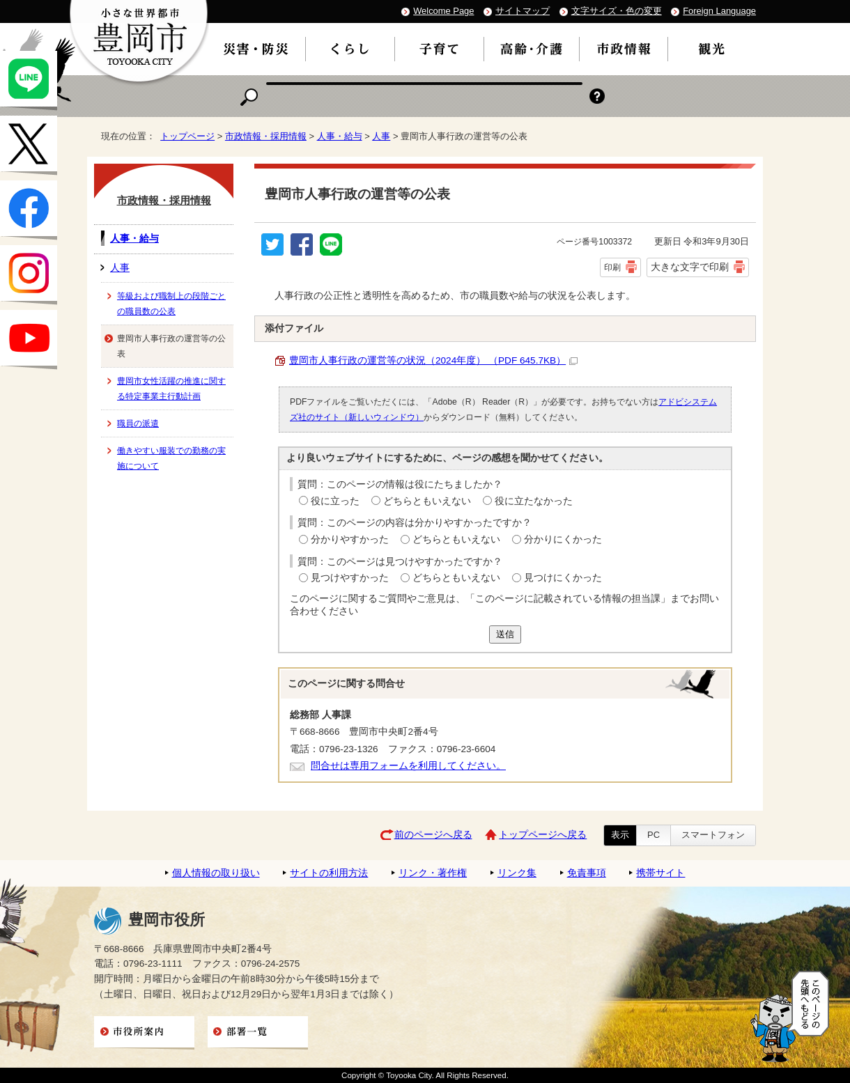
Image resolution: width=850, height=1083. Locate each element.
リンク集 (516, 873)
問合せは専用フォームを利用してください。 (408, 766)
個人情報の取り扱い (216, 873)
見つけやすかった (350, 577)
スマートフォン (713, 834)
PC (653, 834)
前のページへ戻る (433, 834)
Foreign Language (719, 11)
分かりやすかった (350, 539)
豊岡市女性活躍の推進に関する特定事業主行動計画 (171, 388)
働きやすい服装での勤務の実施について (171, 458)
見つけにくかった (563, 577)
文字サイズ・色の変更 (616, 11)
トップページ (187, 136)
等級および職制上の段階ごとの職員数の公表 (171, 303)
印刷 (612, 267)
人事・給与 (339, 136)
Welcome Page (443, 11)
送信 (505, 634)
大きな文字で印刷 (690, 266)
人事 (381, 136)
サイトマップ (522, 11)
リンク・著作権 (433, 873)
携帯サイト (660, 873)
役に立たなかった (534, 501)
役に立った (335, 501)
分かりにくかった (563, 539)
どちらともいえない (427, 501)
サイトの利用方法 (329, 873)
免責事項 (586, 873)
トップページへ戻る (543, 834)
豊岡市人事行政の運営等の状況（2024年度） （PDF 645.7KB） (433, 360)
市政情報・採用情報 (266, 136)
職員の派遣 (138, 423)
